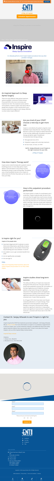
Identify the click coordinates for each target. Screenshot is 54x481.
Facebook (25, 438)
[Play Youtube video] (27, 72)
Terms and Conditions (32, 473)
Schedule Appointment (27, 16)
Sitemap (39, 473)
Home (3, 39)
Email (13, 406)
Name (13, 401)
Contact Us (27, 422)
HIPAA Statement (16, 473)
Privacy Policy (23, 473)
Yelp (24, 444)
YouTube (25, 440)
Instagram (25, 442)
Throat (7, 39)
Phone (13, 411)
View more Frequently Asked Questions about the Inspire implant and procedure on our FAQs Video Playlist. (15, 266)
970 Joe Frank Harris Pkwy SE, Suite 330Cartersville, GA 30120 (16, 454)
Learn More (47, 1)
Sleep (11, 39)
